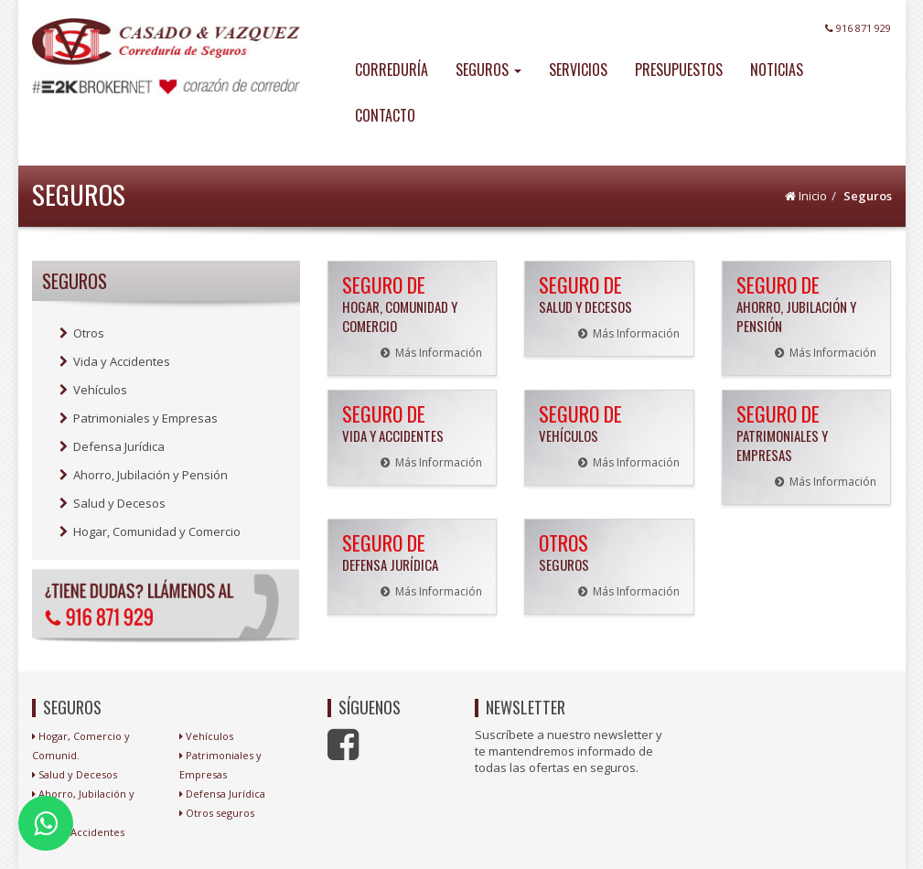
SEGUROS (488, 69)
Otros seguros (220, 813)
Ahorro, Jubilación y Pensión (143, 475)
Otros (81, 333)
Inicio (813, 196)
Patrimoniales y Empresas (138, 418)
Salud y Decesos (112, 503)
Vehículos (93, 389)
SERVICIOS (578, 69)
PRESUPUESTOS (679, 69)
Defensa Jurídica (112, 446)
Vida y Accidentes (114, 361)
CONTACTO (385, 115)
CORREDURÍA (391, 69)
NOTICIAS (776, 69)
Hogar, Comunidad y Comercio (150, 531)
